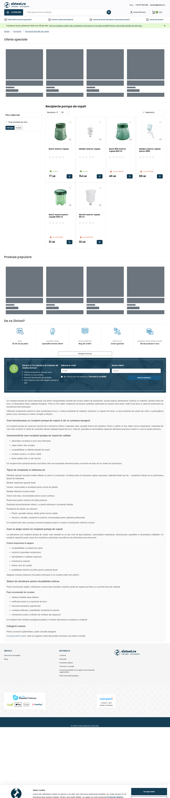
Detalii (36, 491)
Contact (62, 655)
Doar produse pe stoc (18, 122)
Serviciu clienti (57, 20)
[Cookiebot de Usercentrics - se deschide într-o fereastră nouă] (16, 492)
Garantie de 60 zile (100, 20)
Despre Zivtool (85, 353)
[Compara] (70, 139)
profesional (68, 20)
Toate (18, 128)
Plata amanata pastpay (69, 676)
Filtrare (10, 128)
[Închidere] (164, 25)
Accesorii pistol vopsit (16, 636)
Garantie (153, 20)
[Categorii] (13, 12)
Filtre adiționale (13, 115)
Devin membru (144, 377)
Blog (131, 5)
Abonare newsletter (12, 655)
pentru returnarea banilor (119, 20)
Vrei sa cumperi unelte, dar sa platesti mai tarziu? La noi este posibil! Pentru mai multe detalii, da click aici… (96, 25)
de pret (160, 20)
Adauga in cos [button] (70, 176)
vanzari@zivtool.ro (157, 5)
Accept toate (149, 478)
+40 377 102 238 (141, 5)
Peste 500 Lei (13, 20)
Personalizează (149, 487)
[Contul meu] (137, 12)
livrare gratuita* (25, 20)
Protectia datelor (66, 663)
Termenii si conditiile (97, 376)
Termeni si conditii (66, 666)
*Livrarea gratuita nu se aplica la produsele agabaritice (76, 671)
